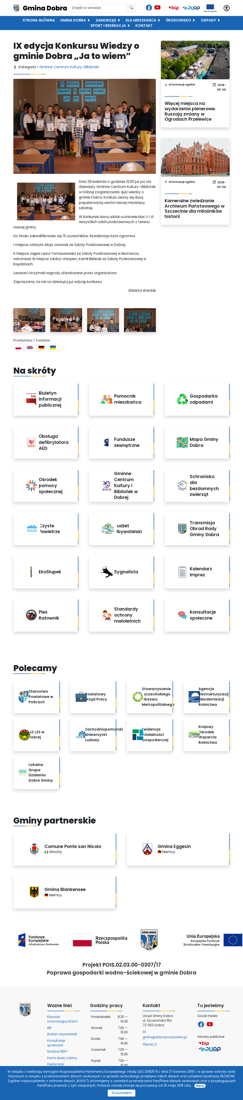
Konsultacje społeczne (56, 1043)
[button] (227, 7)
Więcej (150, 1044)
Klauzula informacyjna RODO (62, 1019)
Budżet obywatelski (62, 1034)
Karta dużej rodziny (62, 1058)
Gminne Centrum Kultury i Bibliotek (69, 67)
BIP (49, 1028)
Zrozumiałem (122, 1093)
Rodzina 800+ (57, 1051)
